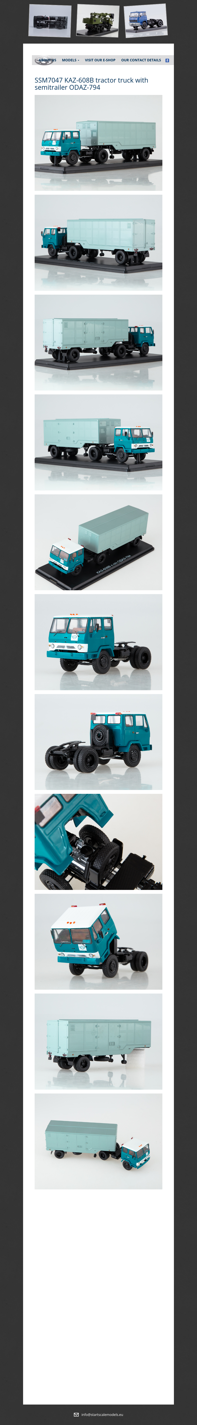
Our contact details (141, 60)
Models (70, 60)
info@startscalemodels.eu (102, 1414)
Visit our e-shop (100, 60)
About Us (47, 60)
